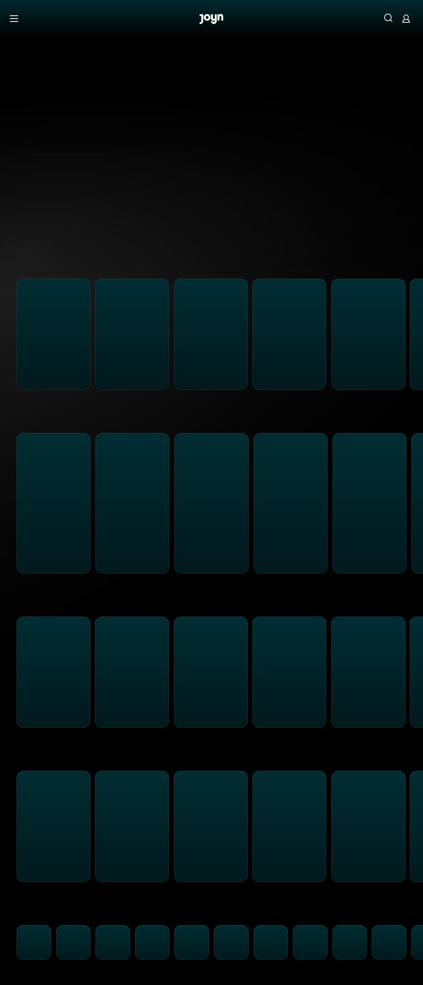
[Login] (406, 18)
